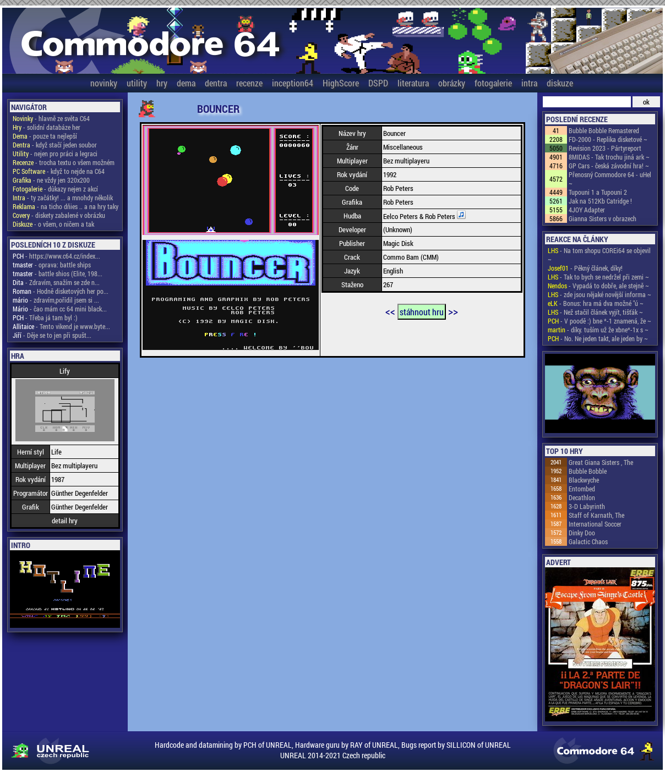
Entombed (582, 488)
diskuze (560, 83)
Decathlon (582, 497)
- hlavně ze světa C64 (51, 118)
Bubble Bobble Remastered (604, 130)
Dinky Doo (582, 532)
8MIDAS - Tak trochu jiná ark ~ (609, 156)
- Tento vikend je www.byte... (61, 326)
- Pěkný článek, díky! (585, 268)
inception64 (292, 83)
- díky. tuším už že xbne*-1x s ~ (598, 329)
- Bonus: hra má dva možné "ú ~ (596, 303)
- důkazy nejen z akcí (55, 188)
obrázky (451, 83)
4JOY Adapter (587, 209)
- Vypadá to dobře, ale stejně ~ (598, 285)
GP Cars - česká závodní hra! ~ (609, 165)
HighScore (341, 83)
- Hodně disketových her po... (60, 291)
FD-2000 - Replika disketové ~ (608, 139)
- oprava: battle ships (52, 264)
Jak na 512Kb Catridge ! (600, 200)
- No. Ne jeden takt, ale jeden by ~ (598, 338)
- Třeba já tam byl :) (45, 317)
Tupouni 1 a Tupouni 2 (598, 192)
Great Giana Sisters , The (601, 462)
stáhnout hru (422, 311)
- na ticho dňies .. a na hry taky (65, 206)
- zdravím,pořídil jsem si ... (56, 299)
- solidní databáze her (46, 127)
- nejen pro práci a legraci (55, 153)
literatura (413, 83)
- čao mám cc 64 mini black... (60, 308)
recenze (249, 83)
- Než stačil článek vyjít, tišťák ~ (595, 312)
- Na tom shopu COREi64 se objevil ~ (599, 255)
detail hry (65, 520)
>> (453, 311)
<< (390, 311)
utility (137, 83)
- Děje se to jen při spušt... (52, 335)
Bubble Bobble (588, 471)
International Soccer (595, 523)
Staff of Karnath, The (596, 515)
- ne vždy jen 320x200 (51, 180)
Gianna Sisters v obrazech (602, 218)
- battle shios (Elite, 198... (57, 273)
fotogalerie (493, 83)
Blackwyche (584, 479)
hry (161, 83)
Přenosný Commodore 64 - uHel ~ (610, 179)
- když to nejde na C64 (59, 171)
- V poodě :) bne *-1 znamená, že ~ (599, 320)
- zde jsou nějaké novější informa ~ (599, 294)
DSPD (378, 83)
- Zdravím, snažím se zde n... (56, 282)
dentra (216, 83)
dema (186, 83)
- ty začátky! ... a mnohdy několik (63, 197)
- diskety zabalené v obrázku (59, 215)
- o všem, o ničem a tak (53, 224)
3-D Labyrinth (587, 506)
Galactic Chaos (588, 541)
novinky (103, 83)
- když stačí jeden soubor (55, 144)
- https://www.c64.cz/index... (56, 255)
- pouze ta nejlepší (45, 136)
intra (529, 83)
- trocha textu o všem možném (64, 162)
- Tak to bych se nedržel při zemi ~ (598, 276)
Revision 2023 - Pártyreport (605, 148)
